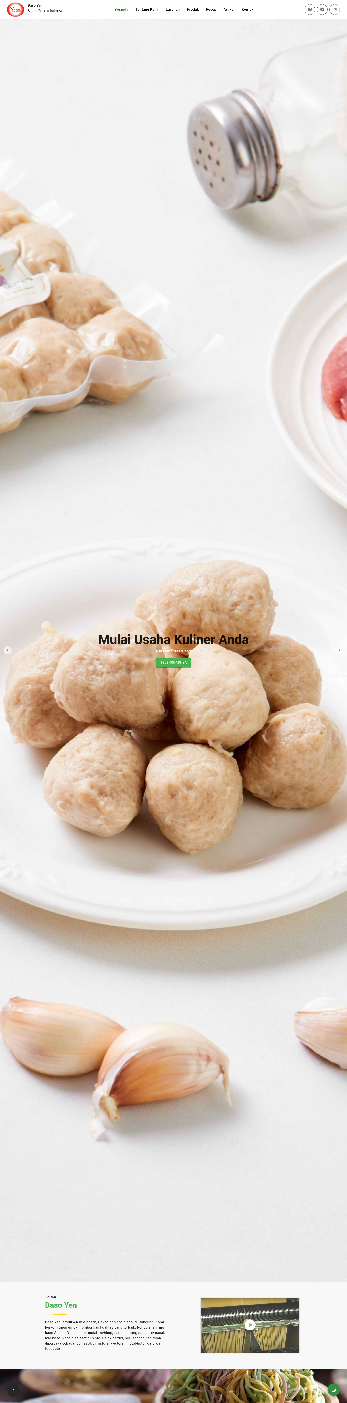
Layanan (173, 9)
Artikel (229, 9)
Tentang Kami (147, 9)
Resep (211, 9)
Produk (193, 9)
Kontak (247, 9)
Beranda (121, 9)
